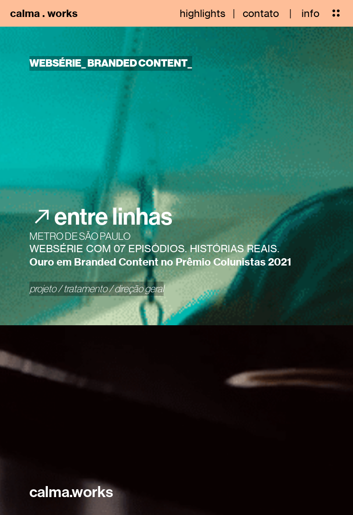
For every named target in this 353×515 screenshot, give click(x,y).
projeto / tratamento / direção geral (96, 288)
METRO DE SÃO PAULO (80, 236)
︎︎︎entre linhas (100, 216)
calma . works (44, 13)
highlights (202, 13)
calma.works (71, 491)
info (310, 13)
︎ (336, 13)
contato (261, 13)
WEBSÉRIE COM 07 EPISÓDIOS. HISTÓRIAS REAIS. (154, 249)
